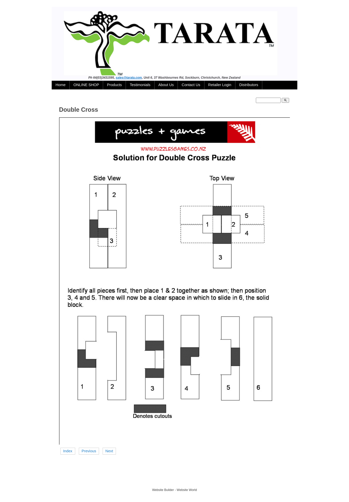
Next (109, 451)
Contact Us (191, 85)
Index (67, 451)
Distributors (248, 85)
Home (61, 85)
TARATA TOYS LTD (175, 481)
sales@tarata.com (129, 77)
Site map (198, 481)
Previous (89, 451)
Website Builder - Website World (174, 490)
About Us (166, 85)
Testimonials (140, 85)
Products (114, 85)
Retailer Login (219, 85)
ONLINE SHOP (86, 85)
